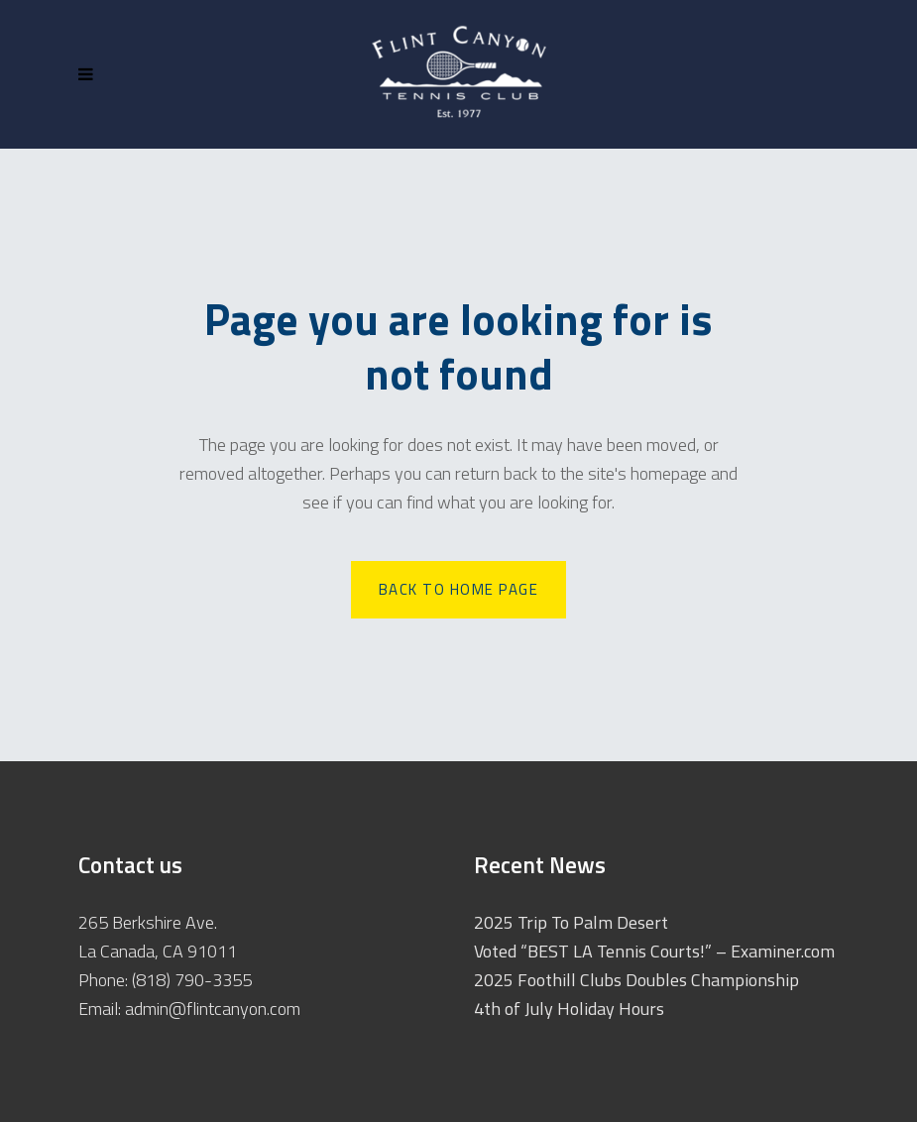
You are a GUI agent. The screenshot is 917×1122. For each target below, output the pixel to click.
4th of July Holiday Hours (569, 1008)
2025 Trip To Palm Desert (571, 922)
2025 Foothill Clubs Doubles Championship (636, 979)
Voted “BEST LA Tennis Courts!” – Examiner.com (654, 951)
